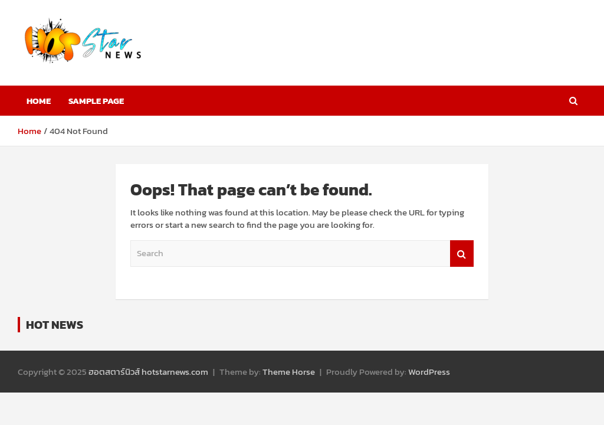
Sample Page (96, 100)
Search (462, 253)
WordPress (429, 371)
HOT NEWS (54, 325)
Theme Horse (288, 371)
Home (39, 100)
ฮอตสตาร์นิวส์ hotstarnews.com (148, 371)
